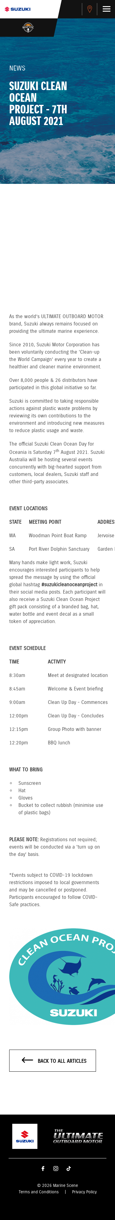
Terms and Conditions (39, 1192)
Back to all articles (54, 1061)
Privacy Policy (84, 1192)
